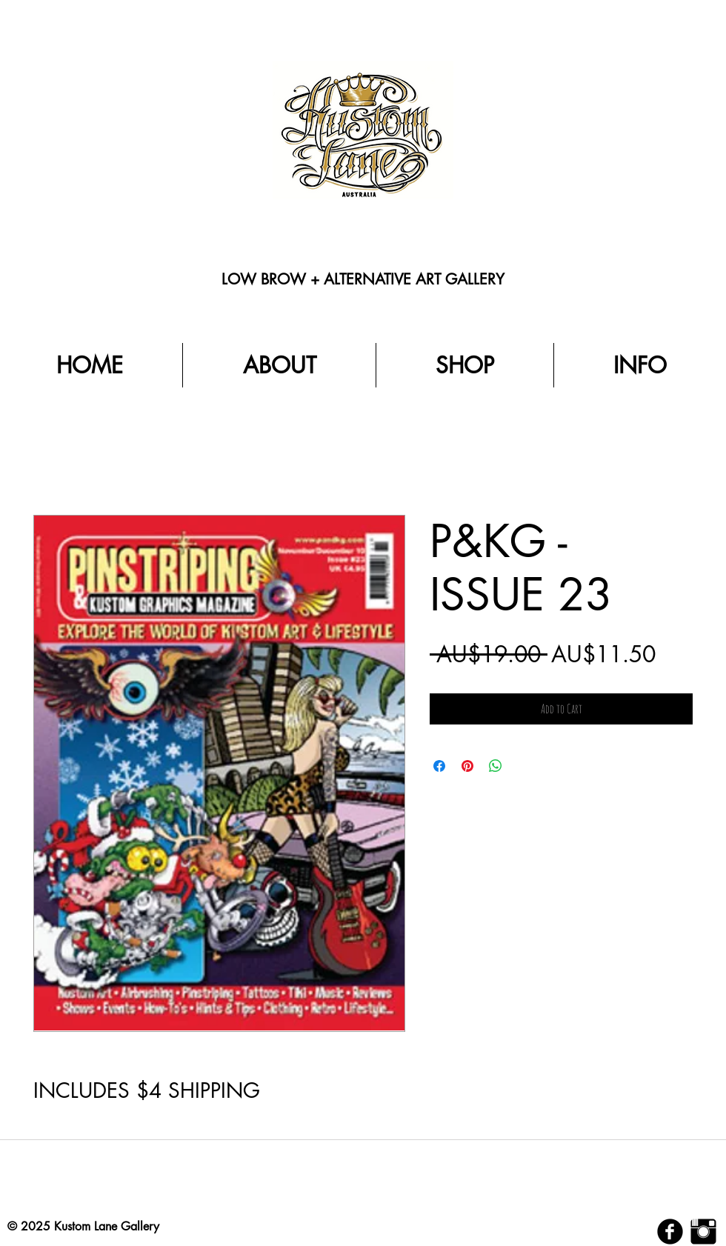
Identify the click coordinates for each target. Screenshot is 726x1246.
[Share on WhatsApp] (495, 766)
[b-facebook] (670, 1232)
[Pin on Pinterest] (467, 766)
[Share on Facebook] (439, 766)
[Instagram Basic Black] (703, 1232)
